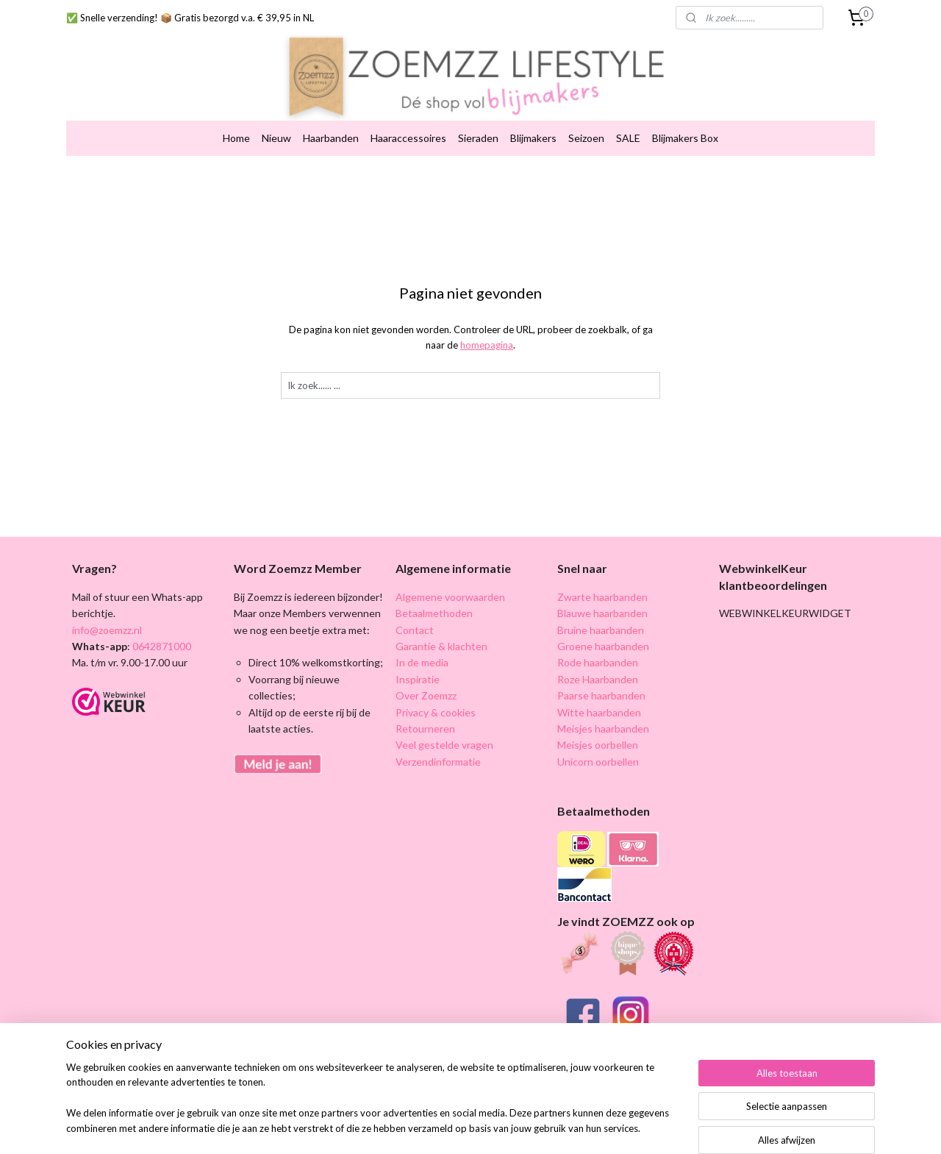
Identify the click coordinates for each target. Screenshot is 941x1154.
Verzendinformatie (438, 749)
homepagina (486, 333)
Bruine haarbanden (600, 617)
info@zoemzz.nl (107, 617)
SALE (628, 126)
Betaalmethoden (434, 601)
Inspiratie (418, 666)
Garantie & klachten (441, 634)
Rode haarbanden (597, 650)
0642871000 (160, 634)
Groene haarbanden (603, 634)
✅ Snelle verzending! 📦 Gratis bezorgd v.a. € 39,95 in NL (190, 18)
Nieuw (276, 126)
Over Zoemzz (426, 683)
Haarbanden (331, 126)
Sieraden (478, 126)
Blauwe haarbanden (602, 601)
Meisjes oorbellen (597, 733)
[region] (373, 1107)
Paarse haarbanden (601, 683)
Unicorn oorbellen (598, 749)
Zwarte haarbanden (602, 584)
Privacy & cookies (436, 700)
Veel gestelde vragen (444, 733)
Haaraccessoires (408, 126)
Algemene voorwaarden (450, 584)
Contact (415, 617)
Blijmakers (533, 126)
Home (236, 126)
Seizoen (586, 126)
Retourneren (425, 716)
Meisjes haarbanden (603, 716)
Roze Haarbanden (597, 666)
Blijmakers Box (685, 126)
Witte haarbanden (599, 700)
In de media (422, 650)
